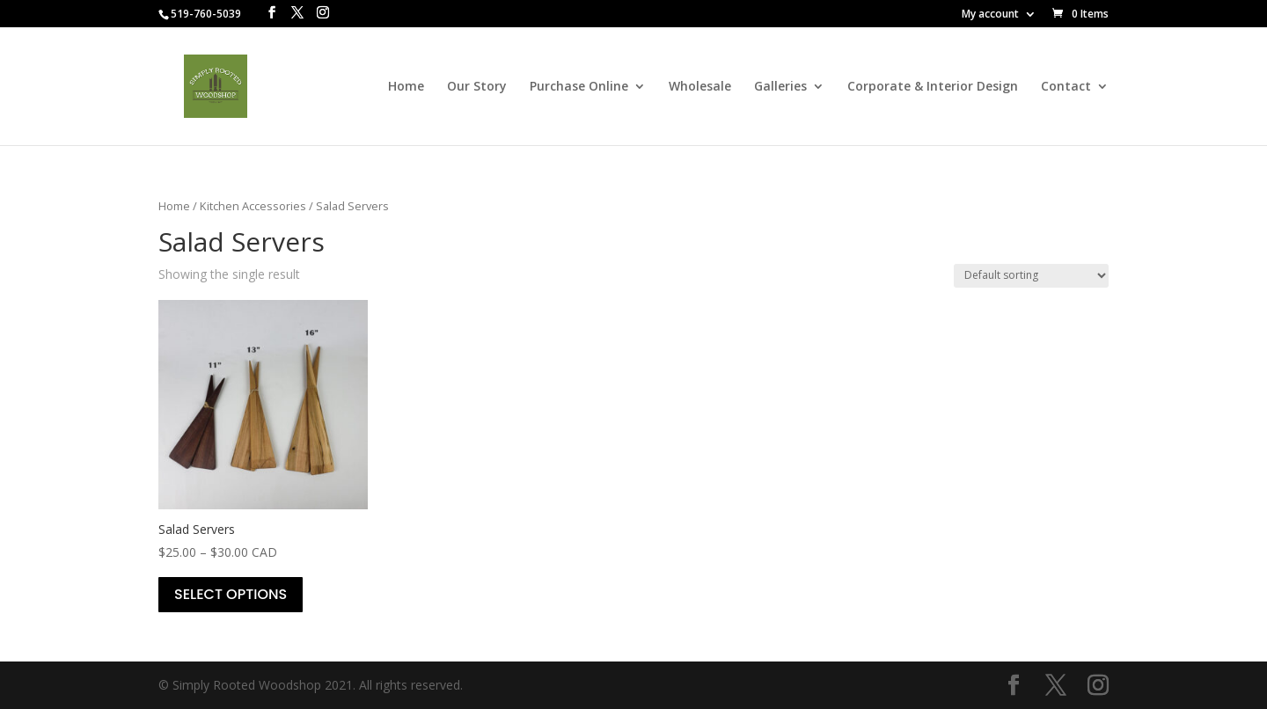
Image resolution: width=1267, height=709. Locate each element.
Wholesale (700, 87)
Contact (1066, 87)
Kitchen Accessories (253, 206)
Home (406, 87)
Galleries (780, 87)
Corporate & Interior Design (932, 87)
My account (990, 15)
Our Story (477, 87)
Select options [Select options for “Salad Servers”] (230, 594)
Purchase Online (579, 87)
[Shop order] (1031, 276)
